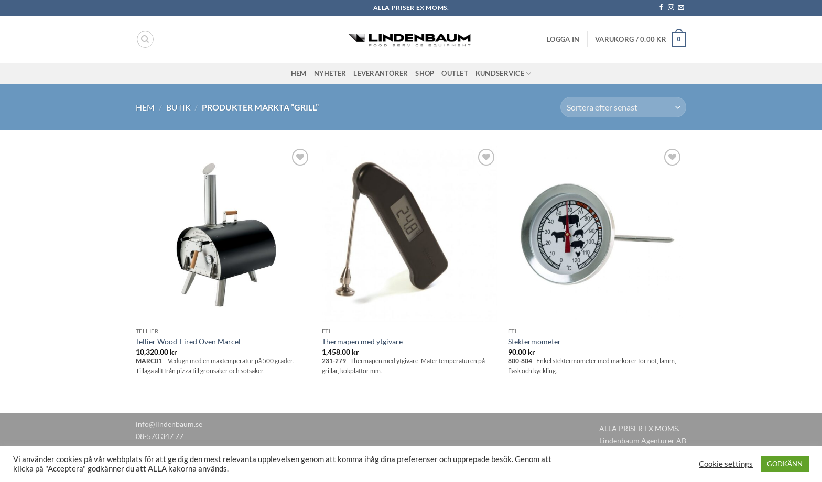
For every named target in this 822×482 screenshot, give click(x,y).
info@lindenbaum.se (169, 424)
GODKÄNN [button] (785, 463)
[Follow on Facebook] (661, 8)
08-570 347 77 (159, 436)
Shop (424, 73)
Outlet (454, 73)
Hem (299, 73)
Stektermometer (534, 341)
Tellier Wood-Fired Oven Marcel (188, 341)
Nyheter (330, 73)
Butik (178, 107)
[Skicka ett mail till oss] (681, 8)
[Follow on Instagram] (671, 8)
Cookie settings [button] (726, 463)
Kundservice (503, 74)
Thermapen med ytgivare (362, 341)
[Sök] (145, 39)
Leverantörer (380, 73)
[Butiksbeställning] (623, 107)
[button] (563, 39)
